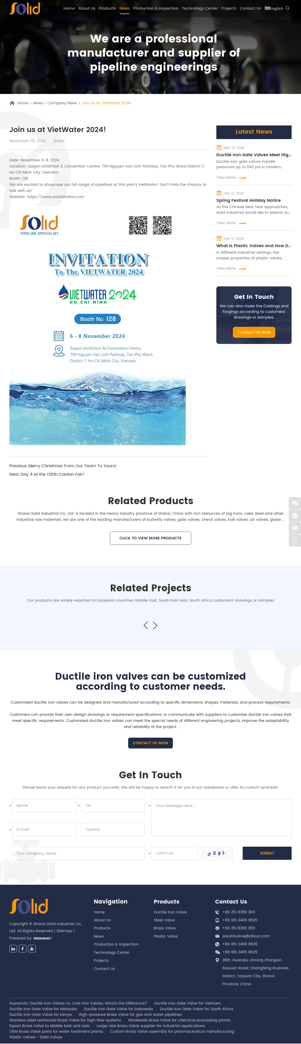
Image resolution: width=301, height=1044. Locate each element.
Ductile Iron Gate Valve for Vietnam (187, 1004)
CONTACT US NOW (150, 743)
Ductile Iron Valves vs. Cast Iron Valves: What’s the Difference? (88, 1004)
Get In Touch (254, 299)
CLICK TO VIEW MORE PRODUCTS (150, 538)
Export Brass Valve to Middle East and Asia (49, 1026)
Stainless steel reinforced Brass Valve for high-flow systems (65, 1021)
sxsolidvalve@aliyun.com (246, 937)
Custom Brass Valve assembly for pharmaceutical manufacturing (172, 1032)
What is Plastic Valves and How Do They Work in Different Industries (254, 247)
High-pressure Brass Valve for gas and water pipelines (130, 1015)
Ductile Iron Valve (170, 913)
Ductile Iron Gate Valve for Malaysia (43, 1009)
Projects (229, 9)
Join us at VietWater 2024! (107, 103)
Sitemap (64, 933)
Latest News (254, 132)
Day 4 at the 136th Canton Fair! (52, 474)
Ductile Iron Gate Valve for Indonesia (118, 1009)
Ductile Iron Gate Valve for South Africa (196, 1009)
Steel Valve (164, 921)
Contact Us (250, 9)
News (124, 9)
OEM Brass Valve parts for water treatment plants (56, 1032)
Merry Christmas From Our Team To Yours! (72, 466)
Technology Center (200, 9)
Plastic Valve (166, 937)
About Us (86, 9)
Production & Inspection (155, 9)
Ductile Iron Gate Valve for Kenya (40, 1015)
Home (69, 9)
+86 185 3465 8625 (239, 945)
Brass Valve (165, 929)
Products (107, 9)
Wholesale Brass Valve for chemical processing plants (179, 1021)
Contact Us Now (254, 334)
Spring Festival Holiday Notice (248, 201)
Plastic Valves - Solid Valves (35, 1037)
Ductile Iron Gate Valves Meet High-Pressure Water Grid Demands (254, 155)
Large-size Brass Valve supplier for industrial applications (151, 1026)
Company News (62, 103)
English (274, 9)
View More (231, 178)
